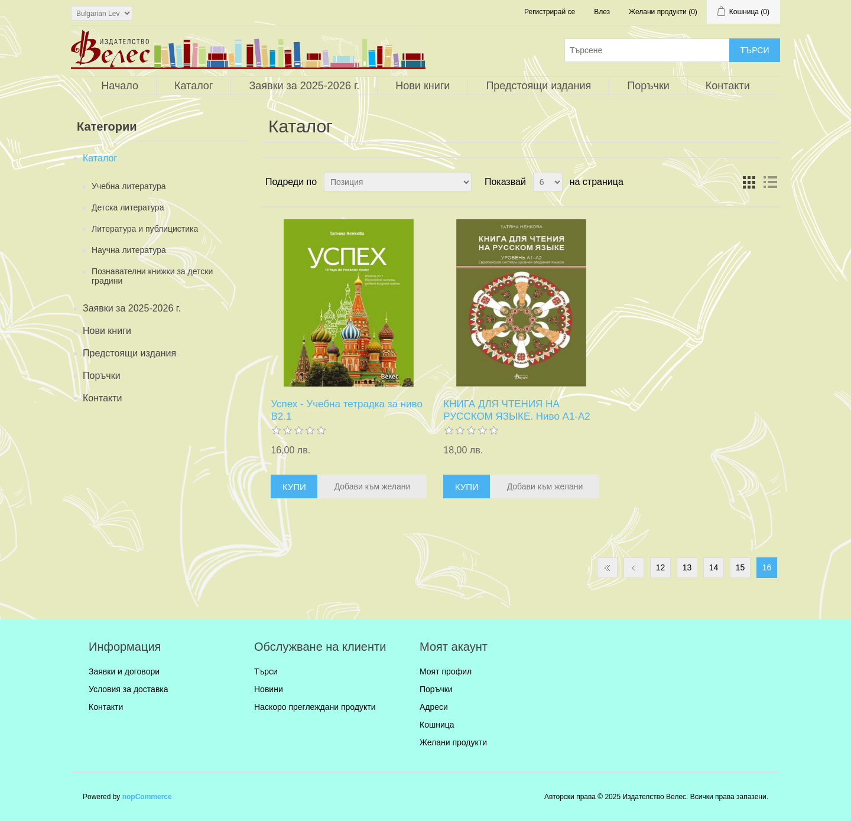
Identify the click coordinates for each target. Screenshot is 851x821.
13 (687, 567)
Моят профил (446, 671)
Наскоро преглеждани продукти (314, 707)
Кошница (437, 724)
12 (660, 567)
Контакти (728, 86)
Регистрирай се (549, 12)
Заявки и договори (124, 671)
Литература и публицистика (145, 228)
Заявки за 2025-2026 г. (304, 86)
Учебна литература (129, 186)
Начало (119, 86)
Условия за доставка (128, 689)
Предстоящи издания (538, 86)
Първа (607, 567)
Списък (770, 182)
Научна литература (129, 250)
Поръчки (648, 86)
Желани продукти (453, 742)
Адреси (434, 707)
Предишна (633, 567)
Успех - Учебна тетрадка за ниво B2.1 (347, 409)
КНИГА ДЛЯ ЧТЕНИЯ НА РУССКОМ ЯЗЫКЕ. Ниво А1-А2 (516, 409)
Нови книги (422, 86)
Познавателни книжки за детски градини (152, 276)
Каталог (193, 86)
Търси (266, 671)
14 (714, 567)
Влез (602, 12)
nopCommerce (147, 797)
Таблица (749, 182)
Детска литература (128, 207)
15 (740, 567)
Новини (268, 689)
